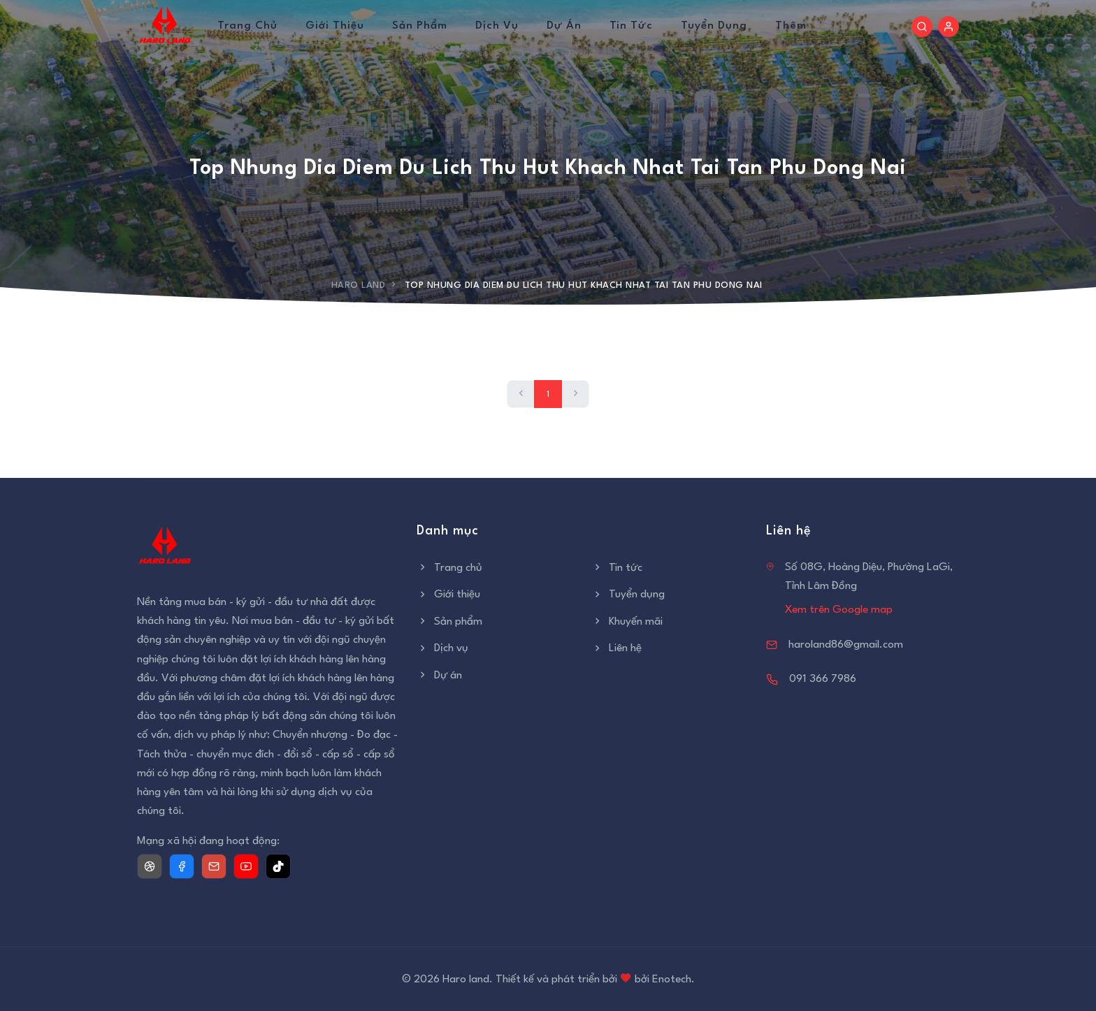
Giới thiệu (334, 25)
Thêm (791, 25)
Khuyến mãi (627, 621)
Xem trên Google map (839, 610)
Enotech (671, 979)
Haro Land (358, 285)
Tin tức (631, 25)
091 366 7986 (822, 679)
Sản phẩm (419, 25)
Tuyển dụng (714, 25)
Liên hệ (616, 648)
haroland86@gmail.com (845, 644)
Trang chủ (247, 25)
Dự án (564, 25)
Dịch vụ (497, 25)
